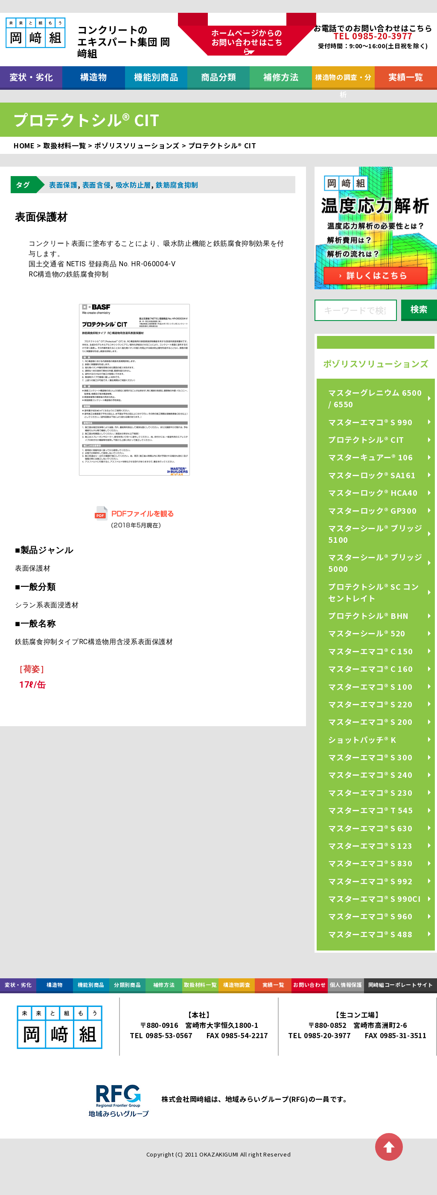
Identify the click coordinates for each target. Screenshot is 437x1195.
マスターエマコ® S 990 (370, 421)
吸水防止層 (133, 185)
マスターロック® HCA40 (372, 492)
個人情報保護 (346, 984)
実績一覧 (406, 77)
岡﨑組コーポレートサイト (400, 984)
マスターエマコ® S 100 (370, 686)
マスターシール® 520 (366, 633)
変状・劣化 (31, 77)
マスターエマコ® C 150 (370, 650)
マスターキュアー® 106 (370, 456)
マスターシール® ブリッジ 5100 (375, 533)
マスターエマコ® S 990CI (374, 898)
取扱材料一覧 (200, 984)
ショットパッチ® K (362, 739)
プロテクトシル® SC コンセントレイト (373, 592)
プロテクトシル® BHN (368, 615)
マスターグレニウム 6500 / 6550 (375, 398)
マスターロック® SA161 (372, 474)
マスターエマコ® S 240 (370, 774)
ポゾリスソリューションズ (376, 363)
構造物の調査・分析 (343, 81)
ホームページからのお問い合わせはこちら (247, 41)
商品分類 (218, 77)
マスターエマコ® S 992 (370, 880)
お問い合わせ (309, 984)
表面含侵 (96, 185)
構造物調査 (236, 984)
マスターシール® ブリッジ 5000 (375, 562)
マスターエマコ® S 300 (370, 756)
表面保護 (63, 185)
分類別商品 (127, 984)
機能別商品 (156, 77)
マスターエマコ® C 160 (370, 668)
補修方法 (281, 77)
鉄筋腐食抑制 (177, 185)
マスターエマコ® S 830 (370, 862)
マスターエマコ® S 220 (370, 703)
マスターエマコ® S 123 (370, 845)
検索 (419, 309)
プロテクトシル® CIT (366, 439)
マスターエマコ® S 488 (370, 933)
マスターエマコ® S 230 (370, 792)
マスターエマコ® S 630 (370, 827)
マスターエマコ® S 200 (370, 721)
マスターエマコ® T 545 (370, 809)
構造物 (93, 77)
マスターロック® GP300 (372, 510)
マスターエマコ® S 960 (370, 915)
